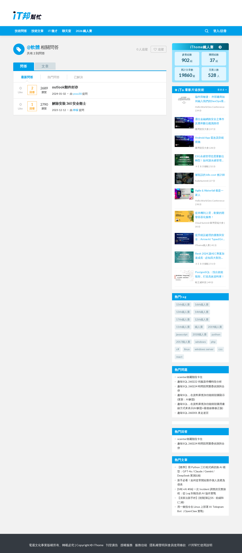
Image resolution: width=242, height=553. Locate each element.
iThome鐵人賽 (205, 47)
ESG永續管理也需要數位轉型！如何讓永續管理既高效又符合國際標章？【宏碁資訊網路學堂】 (209, 159)
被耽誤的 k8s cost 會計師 (210, 174)
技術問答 (21, 31)
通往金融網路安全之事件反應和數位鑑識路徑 (209, 121)
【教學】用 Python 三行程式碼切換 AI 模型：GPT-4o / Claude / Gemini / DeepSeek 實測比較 (201, 471)
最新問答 (27, 77)
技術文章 (37, 31)
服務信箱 (141, 545)
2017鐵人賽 (183, 341)
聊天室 (66, 31)
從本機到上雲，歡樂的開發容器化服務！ (209, 215)
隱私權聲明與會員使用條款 (168, 545)
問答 (23, 66)
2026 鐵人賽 (84, 31)
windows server (204, 349)
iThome (98, 545)
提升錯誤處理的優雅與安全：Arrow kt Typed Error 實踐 (210, 237)
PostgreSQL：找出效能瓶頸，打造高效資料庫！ (209, 274)
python (216, 334)
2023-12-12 (59, 110)
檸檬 (76, 110)
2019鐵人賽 (215, 326)
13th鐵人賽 (183, 311)
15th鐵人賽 (183, 304)
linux (187, 349)
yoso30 (77, 93)
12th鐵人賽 (202, 319)
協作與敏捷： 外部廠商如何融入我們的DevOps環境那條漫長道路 (210, 99)
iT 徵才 (52, 31)
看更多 (222, 89)
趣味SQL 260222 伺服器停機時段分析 (199, 381)
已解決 (78, 77)
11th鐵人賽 (183, 326)
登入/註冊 (219, 31)
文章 (45, 66)
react (179, 356)
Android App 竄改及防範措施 (209, 139)
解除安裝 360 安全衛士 (69, 103)
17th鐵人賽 (183, 319)
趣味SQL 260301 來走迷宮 (193, 412)
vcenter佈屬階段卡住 (189, 377)
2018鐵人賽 (200, 334)
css (221, 349)
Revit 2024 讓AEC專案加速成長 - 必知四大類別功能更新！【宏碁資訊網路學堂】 (209, 256)
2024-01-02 (59, 93)
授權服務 (126, 545)
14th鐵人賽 (202, 311)
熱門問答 (53, 77)
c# (177, 349)
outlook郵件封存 (65, 87)
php (213, 341)
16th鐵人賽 (202, 304)
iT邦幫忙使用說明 (200, 545)
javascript (182, 334)
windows (200, 341)
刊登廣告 (112, 545)
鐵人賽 (199, 326)
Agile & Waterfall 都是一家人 (209, 192)
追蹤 (158, 49)
